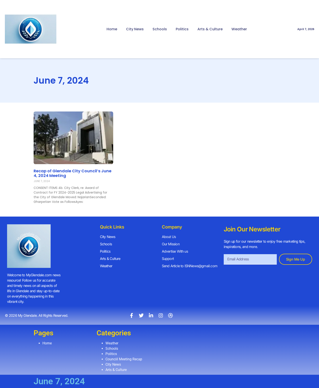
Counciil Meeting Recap (123, 359)
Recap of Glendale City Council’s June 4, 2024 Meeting (72, 173)
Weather (239, 29)
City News (135, 29)
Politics (182, 29)
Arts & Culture (210, 29)
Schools (160, 29)
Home (112, 29)
